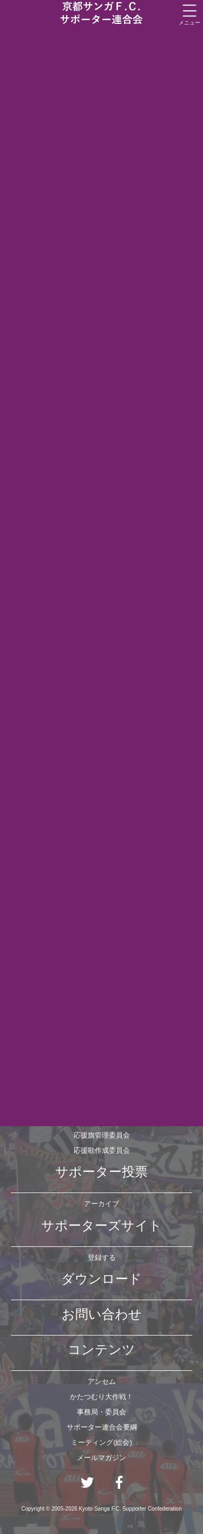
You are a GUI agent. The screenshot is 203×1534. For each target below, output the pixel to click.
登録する (102, 1257)
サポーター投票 (101, 1171)
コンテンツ (101, 1349)
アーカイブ (101, 1204)
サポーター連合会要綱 (102, 1427)
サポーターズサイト (101, 1225)
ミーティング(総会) (101, 1442)
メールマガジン (101, 1458)
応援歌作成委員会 (102, 1150)
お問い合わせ (102, 1314)
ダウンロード (101, 1278)
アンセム (102, 1381)
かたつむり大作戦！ (101, 1397)
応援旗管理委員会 (102, 1135)
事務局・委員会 (101, 1412)
